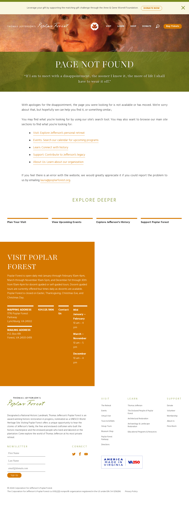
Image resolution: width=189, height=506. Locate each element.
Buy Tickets (172, 26)
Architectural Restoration (138, 418)
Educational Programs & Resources (142, 431)
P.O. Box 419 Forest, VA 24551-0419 (19, 333)
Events (104, 410)
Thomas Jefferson (135, 405)
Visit (107, 26)
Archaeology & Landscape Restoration (139, 425)
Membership (172, 415)
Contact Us (63, 311)
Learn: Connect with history (50, 147)
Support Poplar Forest (155, 222)
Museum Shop (107, 430)
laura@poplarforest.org (55, 180)
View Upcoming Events (66, 222)
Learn (119, 26)
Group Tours (106, 425)
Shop (132, 26)
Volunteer (171, 410)
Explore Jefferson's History (113, 222)
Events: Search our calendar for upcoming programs (66, 140)
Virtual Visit (106, 415)
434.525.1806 (46, 309)
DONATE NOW (152, 8)
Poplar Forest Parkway (106, 437)
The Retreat (106, 405)
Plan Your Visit (16, 222)
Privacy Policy (131, 491)
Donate (145, 26)
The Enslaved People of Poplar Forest (140, 411)
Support (174, 398)
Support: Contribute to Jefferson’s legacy (59, 154)
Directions (105, 444)
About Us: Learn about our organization (58, 162)
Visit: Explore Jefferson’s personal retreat (59, 133)
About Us (170, 420)
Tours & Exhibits (107, 420)
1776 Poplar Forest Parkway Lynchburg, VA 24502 (20, 315)
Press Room (172, 425)
